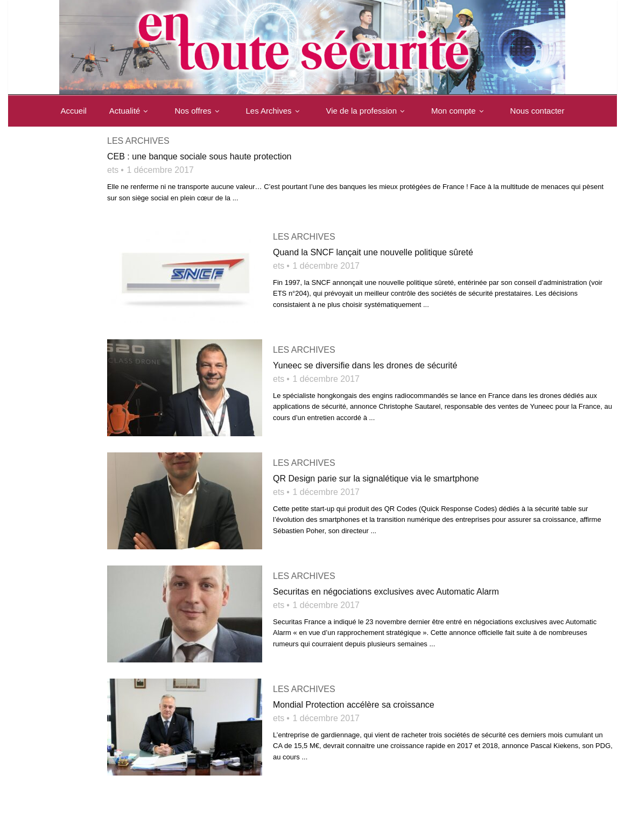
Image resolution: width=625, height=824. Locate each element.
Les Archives (277, 110)
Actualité (133, 110)
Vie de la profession (369, 110)
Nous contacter (90, 142)
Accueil (76, 110)
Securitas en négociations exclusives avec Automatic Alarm (386, 591)
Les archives (304, 236)
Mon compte (461, 110)
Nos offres (201, 110)
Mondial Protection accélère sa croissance (353, 704)
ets (112, 169)
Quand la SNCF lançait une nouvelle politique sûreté (373, 252)
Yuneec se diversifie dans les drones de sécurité (365, 365)
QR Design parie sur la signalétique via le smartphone (376, 478)
